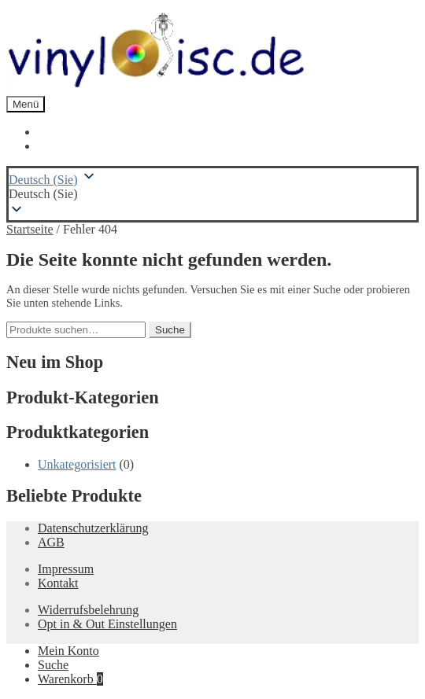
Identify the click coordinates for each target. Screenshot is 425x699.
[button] (212, 194)
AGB (51, 542)
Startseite (30, 229)
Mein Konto (68, 650)
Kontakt (58, 583)
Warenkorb (70, 679)
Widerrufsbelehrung (88, 609)
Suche (170, 330)
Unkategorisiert (77, 464)
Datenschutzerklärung (93, 528)
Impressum (66, 569)
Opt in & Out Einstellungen (107, 624)
